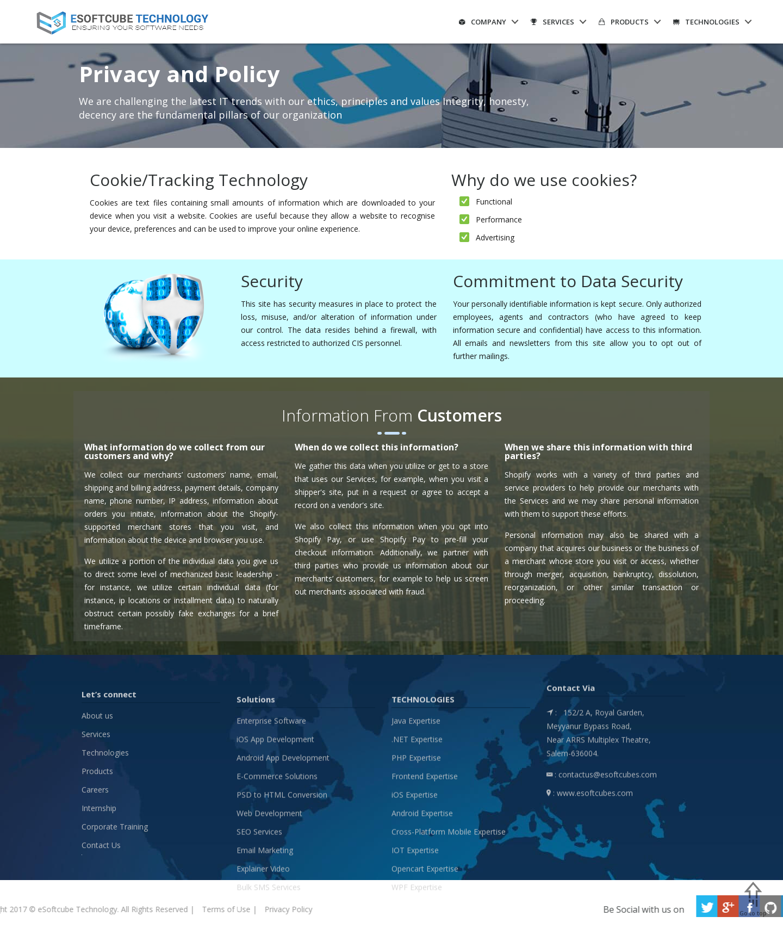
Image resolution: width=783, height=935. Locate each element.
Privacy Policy (109, 909)
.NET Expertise (417, 839)
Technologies (706, 22)
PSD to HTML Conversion (282, 895)
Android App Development (283, 858)
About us (97, 798)
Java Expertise (415, 821)
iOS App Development (275, 839)
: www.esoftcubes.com (589, 852)
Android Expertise (422, 913)
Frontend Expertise (424, 876)
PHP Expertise (416, 858)
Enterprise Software (271, 821)
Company (482, 22)
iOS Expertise (414, 895)
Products (624, 22)
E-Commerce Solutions (277, 876)
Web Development (269, 913)
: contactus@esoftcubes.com (601, 834)
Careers (95, 872)
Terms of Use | (50, 909)
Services (552, 22)
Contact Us (101, 927)
